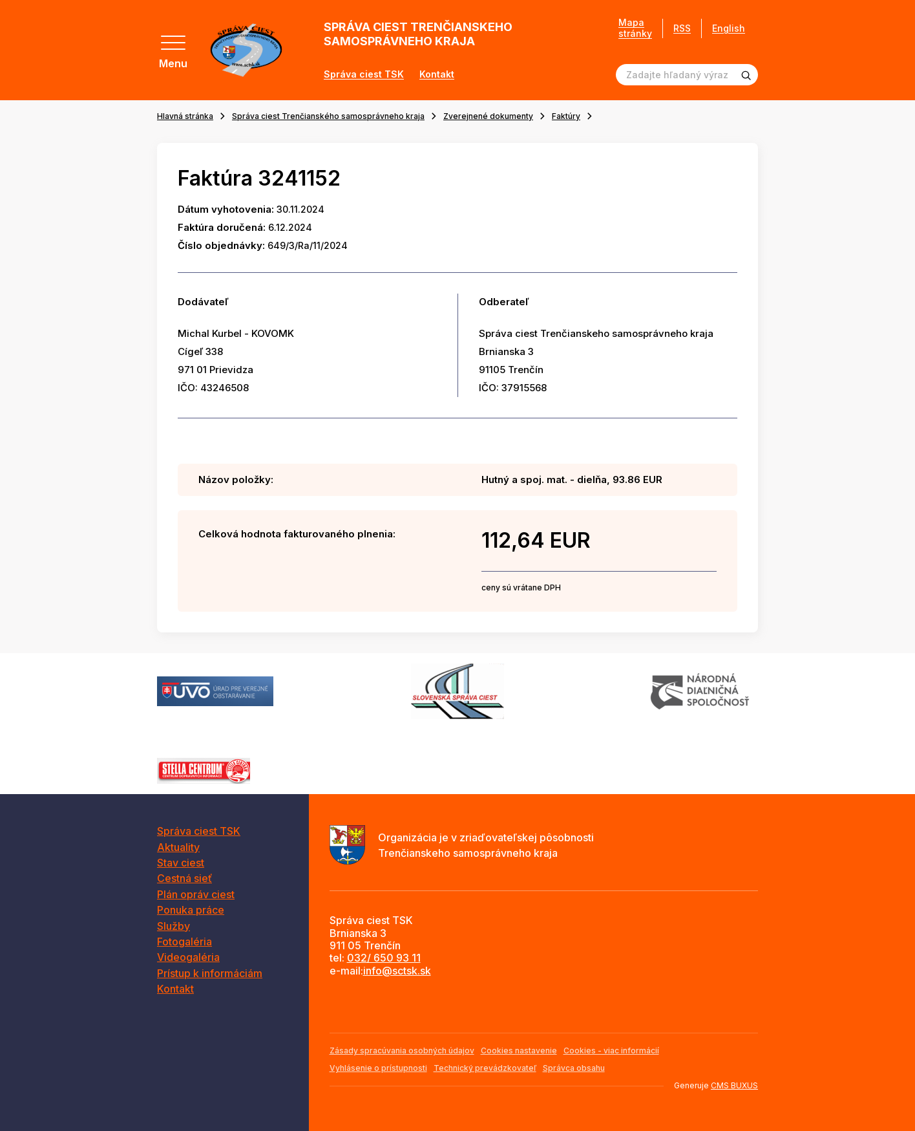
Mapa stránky (635, 28)
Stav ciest (180, 862)
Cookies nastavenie (519, 1050)
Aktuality (178, 847)
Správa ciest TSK (364, 74)
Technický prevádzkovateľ (485, 1068)
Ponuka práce (190, 909)
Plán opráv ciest (196, 894)
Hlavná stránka (185, 116)
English (728, 28)
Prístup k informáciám (209, 973)
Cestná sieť (184, 878)
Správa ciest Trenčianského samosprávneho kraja (328, 116)
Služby (173, 926)
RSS (682, 28)
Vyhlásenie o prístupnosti (378, 1068)
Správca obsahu (574, 1068)
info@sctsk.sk (397, 970)
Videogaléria (188, 957)
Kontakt (436, 74)
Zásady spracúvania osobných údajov (402, 1050)
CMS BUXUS (734, 1085)
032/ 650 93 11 (384, 957)
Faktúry (566, 116)
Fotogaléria (184, 941)
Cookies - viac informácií (611, 1050)
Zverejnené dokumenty (488, 116)
